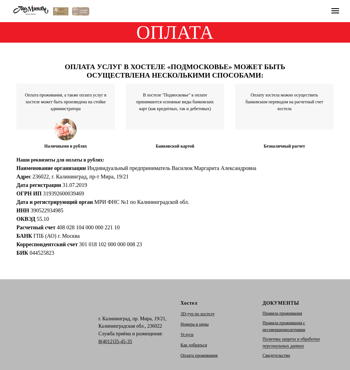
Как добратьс (192, 345)
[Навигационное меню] (335, 11)
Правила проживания (282, 313)
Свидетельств (275, 355)
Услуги (187, 334)
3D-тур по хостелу (197, 314)
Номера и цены (194, 324)
